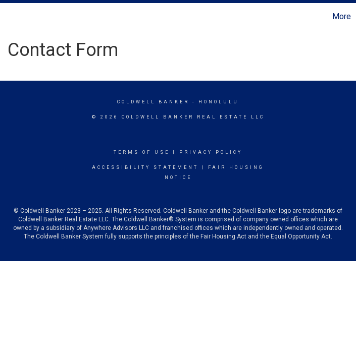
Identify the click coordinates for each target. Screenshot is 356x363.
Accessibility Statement (145, 167)
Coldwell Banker (153, 101)
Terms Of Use (142, 152)
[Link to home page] (13, 16)
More (341, 16)
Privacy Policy (210, 152)
